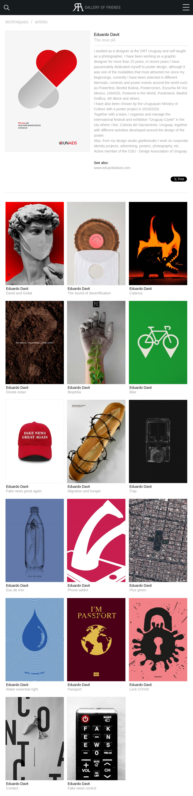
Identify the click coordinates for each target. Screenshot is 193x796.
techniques (19, 21)
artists (41, 21)
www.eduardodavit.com (112, 168)
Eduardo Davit (17, 289)
